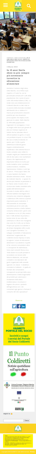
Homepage (10, 58)
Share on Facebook (19, 306)
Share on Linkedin (23, 306)
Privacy (32, 452)
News (16, 58)
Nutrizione (21, 58)
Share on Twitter (14, 306)
